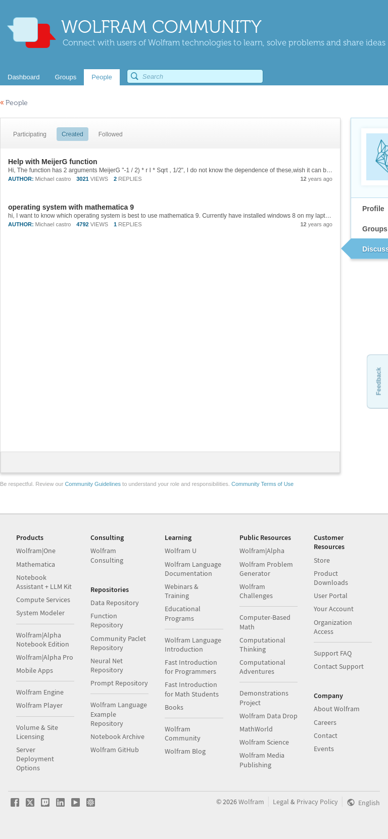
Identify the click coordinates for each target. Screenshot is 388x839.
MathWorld (256, 728)
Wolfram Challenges (256, 591)
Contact (325, 735)
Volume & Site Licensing (37, 732)
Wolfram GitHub (114, 749)
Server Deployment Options (35, 758)
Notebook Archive (117, 736)
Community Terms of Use (262, 484)
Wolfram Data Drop (268, 715)
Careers (325, 722)
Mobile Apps (34, 670)
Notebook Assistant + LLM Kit (44, 582)
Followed (111, 134)
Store (322, 560)
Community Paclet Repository (118, 643)
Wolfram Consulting (106, 555)
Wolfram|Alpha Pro (44, 657)
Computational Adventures (262, 667)
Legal (281, 801)
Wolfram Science (264, 742)
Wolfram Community (183, 733)
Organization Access (333, 627)
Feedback (378, 381)
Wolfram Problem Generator (266, 569)
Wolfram (251, 801)
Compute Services (43, 599)
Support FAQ (333, 653)
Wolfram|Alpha (261, 550)
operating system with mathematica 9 (71, 207)
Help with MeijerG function (53, 162)
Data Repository (114, 602)
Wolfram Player (39, 705)
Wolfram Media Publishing (261, 760)
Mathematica (35, 564)
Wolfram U (181, 550)
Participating (29, 134)
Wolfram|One (36, 550)
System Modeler (40, 612)
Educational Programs (183, 613)
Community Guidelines (93, 484)
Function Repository (106, 620)
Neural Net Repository (106, 665)
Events (324, 748)
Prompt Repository (119, 682)
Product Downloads (331, 578)
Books (174, 707)
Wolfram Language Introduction (193, 644)
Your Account (334, 608)
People (14, 102)
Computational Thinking (262, 644)
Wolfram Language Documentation (193, 569)
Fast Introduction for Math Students (192, 689)
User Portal (331, 595)
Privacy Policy (317, 801)
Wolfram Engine (40, 692)
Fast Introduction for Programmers (191, 667)
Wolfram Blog (185, 751)
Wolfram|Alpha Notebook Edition (42, 639)
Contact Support (339, 666)
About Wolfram (337, 708)
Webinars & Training (182, 591)
